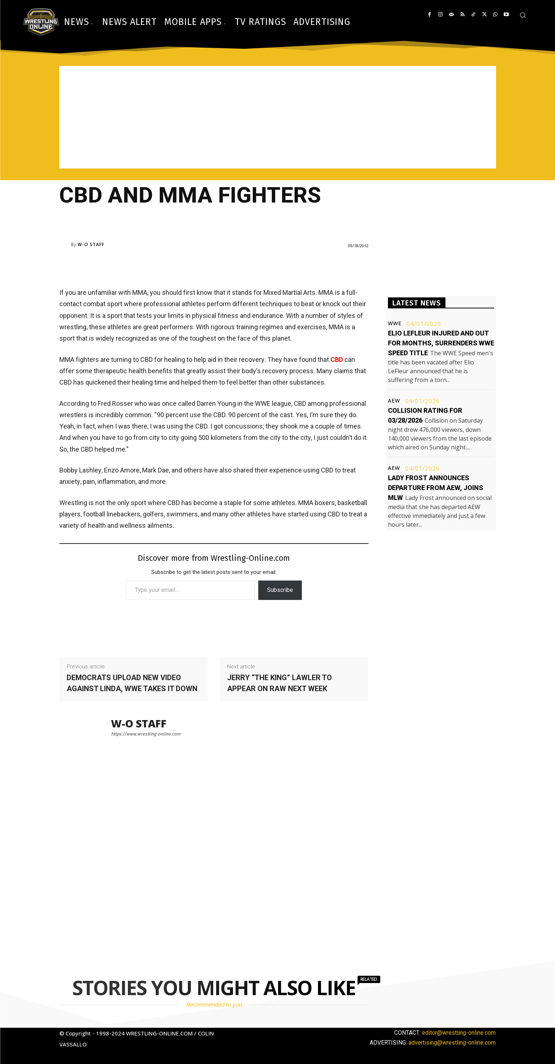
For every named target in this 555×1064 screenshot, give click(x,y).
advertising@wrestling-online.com (452, 1042)
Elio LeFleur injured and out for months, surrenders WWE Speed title (441, 343)
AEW (394, 400)
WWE (395, 323)
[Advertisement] (277, 117)
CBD (336, 359)
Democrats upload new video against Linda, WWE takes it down (132, 683)
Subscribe (280, 589)
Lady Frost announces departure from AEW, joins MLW (435, 487)
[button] (523, 15)
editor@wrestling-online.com (459, 1032)
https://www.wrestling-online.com (145, 734)
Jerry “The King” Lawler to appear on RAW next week (279, 683)
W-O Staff (91, 244)
